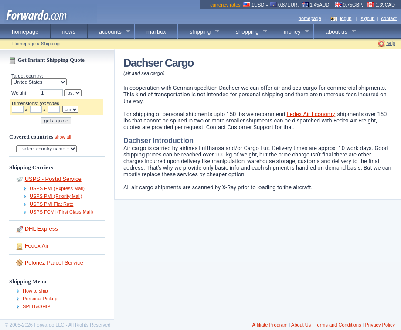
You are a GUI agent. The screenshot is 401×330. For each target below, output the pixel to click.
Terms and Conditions (338, 324)
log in (345, 18)
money (290, 31)
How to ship (35, 290)
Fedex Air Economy (311, 114)
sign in (368, 18)
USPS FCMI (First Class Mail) (61, 211)
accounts (109, 31)
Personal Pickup (40, 298)
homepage (310, 18)
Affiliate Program (270, 324)
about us (335, 31)
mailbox (156, 31)
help (390, 43)
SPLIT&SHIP (37, 306)
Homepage (24, 43)
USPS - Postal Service (53, 179)
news (68, 31)
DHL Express (41, 228)
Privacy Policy (379, 324)
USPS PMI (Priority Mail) (56, 196)
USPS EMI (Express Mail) (57, 188)
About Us (301, 324)
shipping (198, 31)
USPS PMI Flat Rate (51, 204)
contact (389, 18)
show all (62, 137)
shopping (245, 31)
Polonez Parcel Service (54, 262)
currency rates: (226, 4)
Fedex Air (37, 245)
